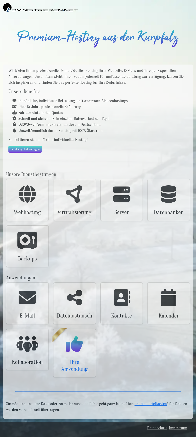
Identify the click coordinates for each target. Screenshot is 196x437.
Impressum (178, 428)
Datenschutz (157, 428)
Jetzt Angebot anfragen (25, 149)
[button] (27, 200)
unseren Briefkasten (150, 404)
